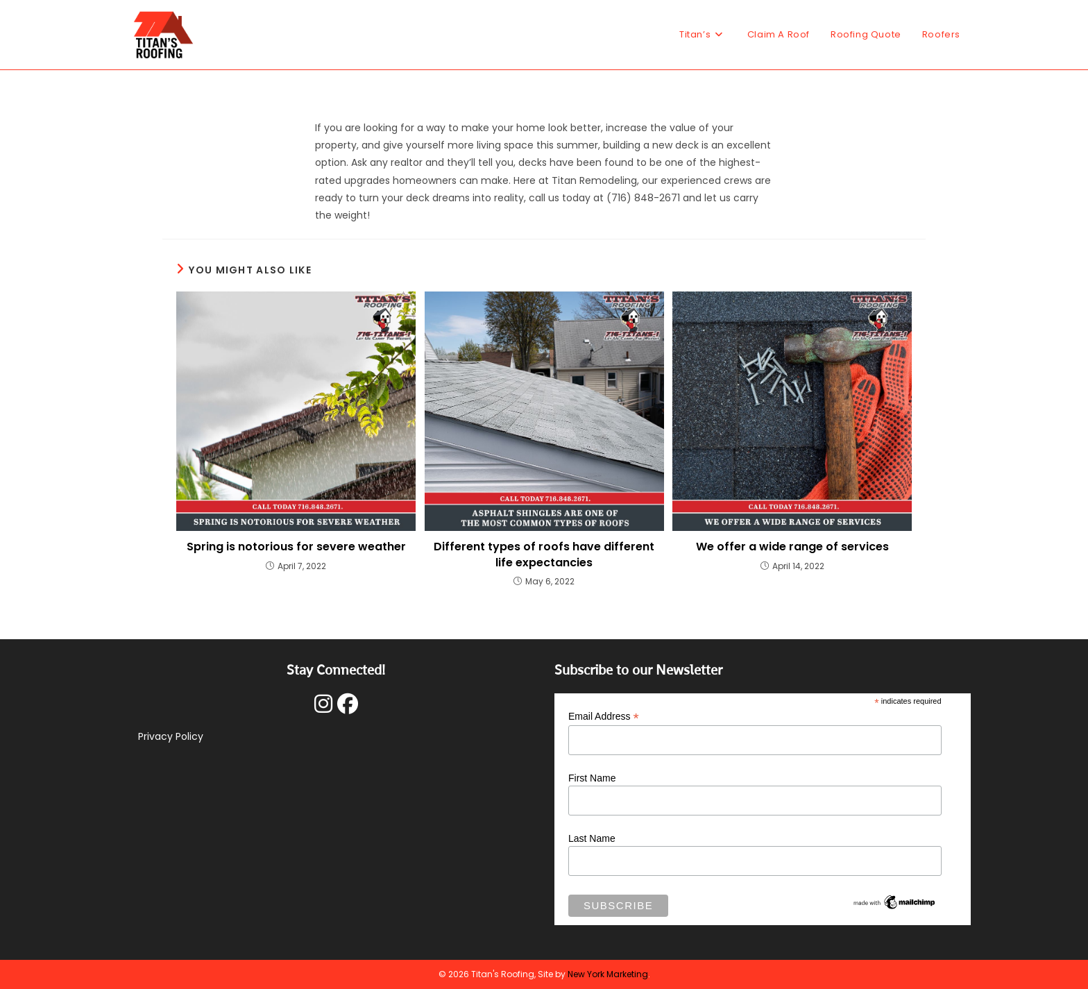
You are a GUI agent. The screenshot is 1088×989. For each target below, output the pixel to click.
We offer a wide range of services (792, 547)
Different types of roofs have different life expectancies (544, 554)
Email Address (603, 716)
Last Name (591, 838)
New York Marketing (608, 974)
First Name (591, 778)
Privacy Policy (170, 736)
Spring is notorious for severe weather (296, 547)
